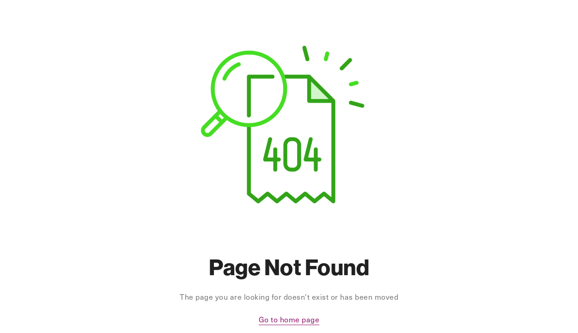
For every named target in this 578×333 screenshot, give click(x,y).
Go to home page (289, 319)
